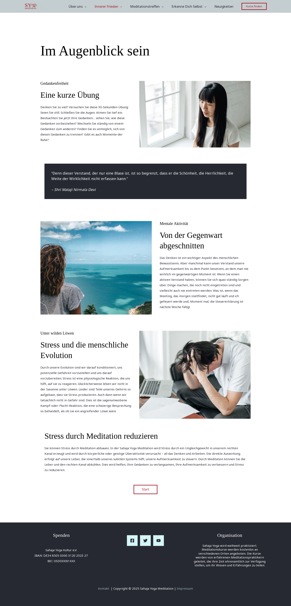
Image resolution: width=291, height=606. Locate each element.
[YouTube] (158, 540)
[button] (254, 6)
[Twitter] (145, 540)
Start (145, 489)
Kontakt (103, 588)
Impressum (185, 588)
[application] (91, 6)
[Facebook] (132, 540)
